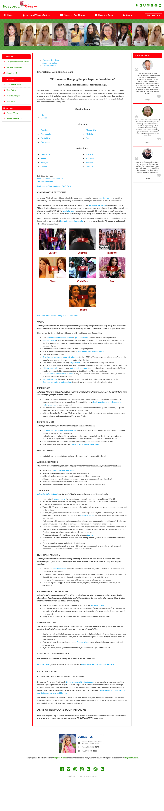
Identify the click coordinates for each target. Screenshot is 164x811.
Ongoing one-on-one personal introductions (61, 357)
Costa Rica (45, 138)
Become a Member (12, 67)
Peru (88, 138)
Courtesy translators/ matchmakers (57, 382)
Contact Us (129, 15)
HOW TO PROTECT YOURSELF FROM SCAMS (97, 665)
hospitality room (59, 569)
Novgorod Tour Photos (72, 15)
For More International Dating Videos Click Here (57, 316)
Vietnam (89, 167)
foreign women (59, 499)
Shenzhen (90, 158)
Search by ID (10, 73)
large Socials (75, 362)
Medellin (89, 134)
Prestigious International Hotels (91, 351)
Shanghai (89, 154)
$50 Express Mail (82, 337)
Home (8, 15)
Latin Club (59, 179)
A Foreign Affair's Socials (47, 494)
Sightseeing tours (50, 379)
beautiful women (106, 198)
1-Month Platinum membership (60, 337)
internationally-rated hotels (63, 470)
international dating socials (71, 221)
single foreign (68, 211)
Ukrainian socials (87, 515)
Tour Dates (9, 90)
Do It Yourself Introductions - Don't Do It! (54, 186)
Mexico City (91, 130)
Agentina (44, 130)
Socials (90, 535)
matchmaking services (79, 368)
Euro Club (41, 179)
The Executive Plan (45, 181)
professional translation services (60, 374)
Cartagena (45, 142)
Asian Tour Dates (50, 63)
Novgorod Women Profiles (36, 15)
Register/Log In (154, 15)
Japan (43, 158)
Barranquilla (46, 134)
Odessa (44, 118)
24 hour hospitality (50, 368)
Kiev (43, 115)
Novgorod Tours (104, 15)
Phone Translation (12, 119)
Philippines (45, 167)
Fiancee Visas (10, 113)
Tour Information (12, 85)
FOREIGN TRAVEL (43, 665)
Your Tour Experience (13, 96)
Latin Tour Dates (49, 66)
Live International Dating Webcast (80, 682)
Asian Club (50, 179)
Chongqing (45, 154)
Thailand (89, 162)
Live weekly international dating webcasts (60, 430)
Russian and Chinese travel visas (85, 444)
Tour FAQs (9, 101)
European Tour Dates (51, 60)
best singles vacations (97, 205)
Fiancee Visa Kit (49, 340)
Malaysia (44, 162)
